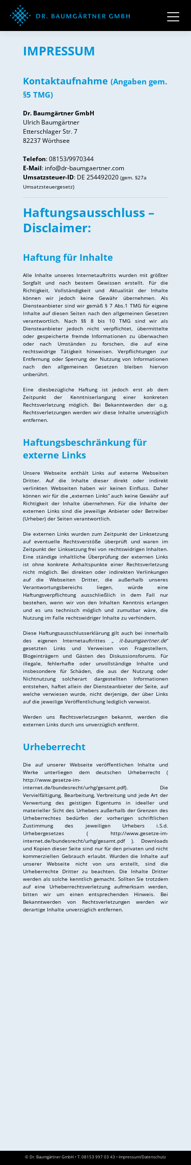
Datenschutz (154, 1156)
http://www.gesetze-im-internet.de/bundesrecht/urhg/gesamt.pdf (74, 783)
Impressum (129, 1156)
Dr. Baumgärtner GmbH (52, 1156)
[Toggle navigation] (173, 15)
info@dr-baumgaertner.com (84, 168)
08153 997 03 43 (98, 1156)
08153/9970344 (71, 159)
